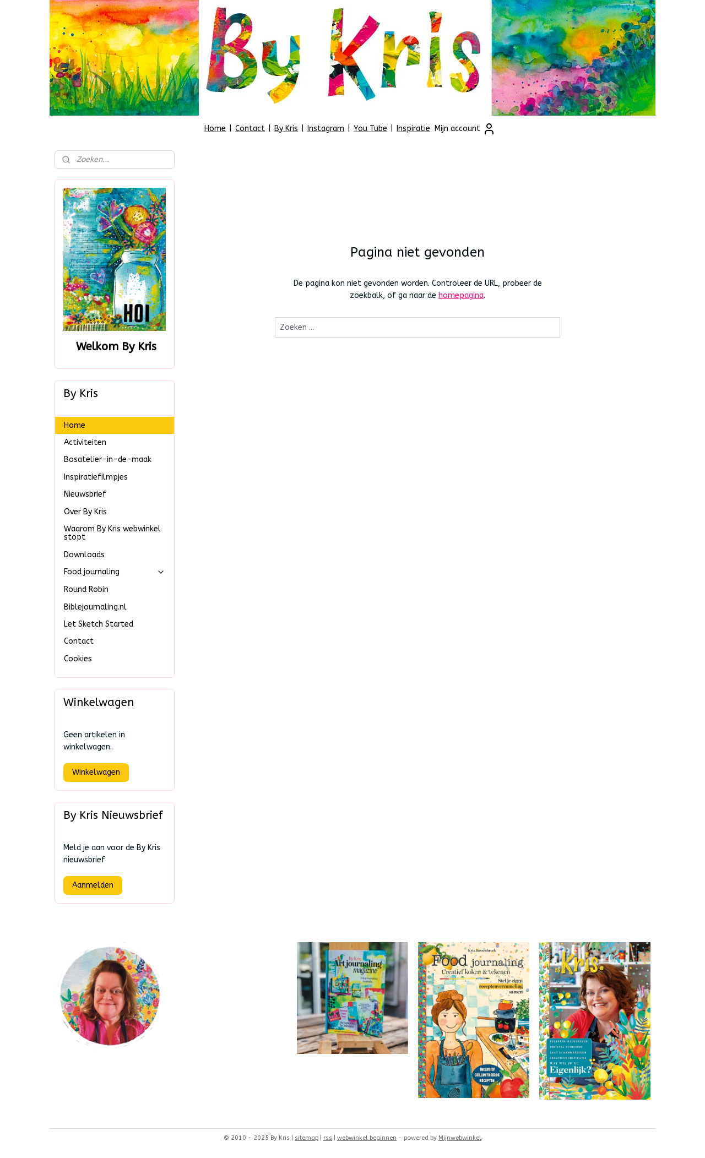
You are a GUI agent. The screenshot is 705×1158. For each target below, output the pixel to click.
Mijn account (465, 128)
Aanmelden (92, 885)
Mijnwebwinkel (459, 1137)
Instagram (325, 128)
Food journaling (114, 572)
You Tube (370, 128)
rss (327, 1137)
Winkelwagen (96, 772)
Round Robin (86, 589)
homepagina (461, 295)
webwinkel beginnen (367, 1137)
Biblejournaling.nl (95, 607)
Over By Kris (85, 512)
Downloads (84, 554)
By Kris (286, 128)
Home (215, 128)
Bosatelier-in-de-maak (107, 459)
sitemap (306, 1137)
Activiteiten (85, 442)
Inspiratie (413, 128)
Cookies (78, 659)
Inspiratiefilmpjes (96, 477)
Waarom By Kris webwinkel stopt (112, 533)
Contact (250, 128)
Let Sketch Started (98, 624)
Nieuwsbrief (85, 494)
